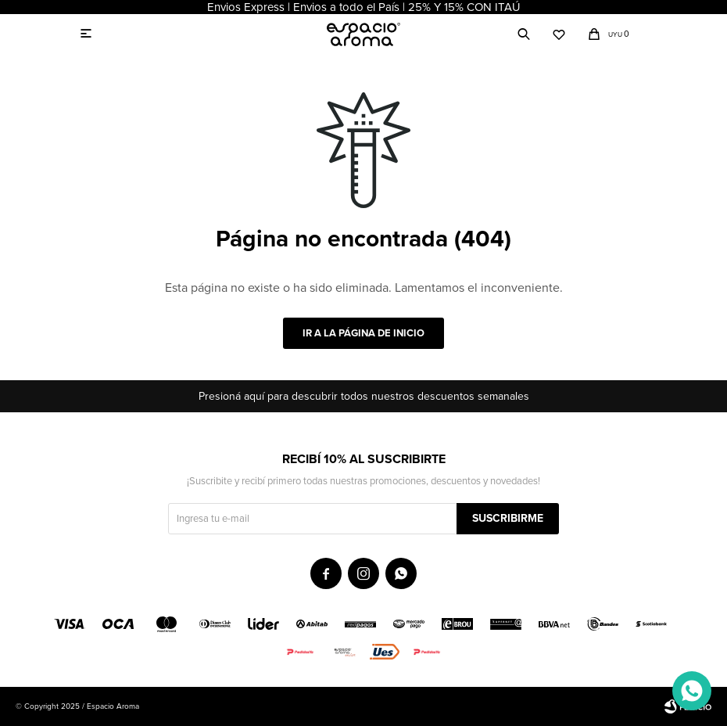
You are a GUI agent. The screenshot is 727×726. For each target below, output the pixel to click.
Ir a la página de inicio (363, 333)
